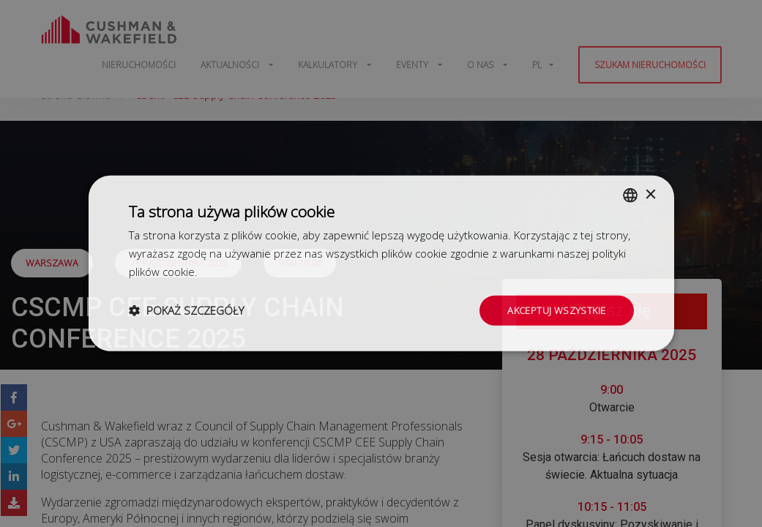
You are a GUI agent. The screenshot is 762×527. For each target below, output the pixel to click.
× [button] (650, 193)
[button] (186, 310)
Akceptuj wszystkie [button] (553, 310)
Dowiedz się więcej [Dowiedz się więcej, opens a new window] (247, 270)
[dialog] (381, 263)
